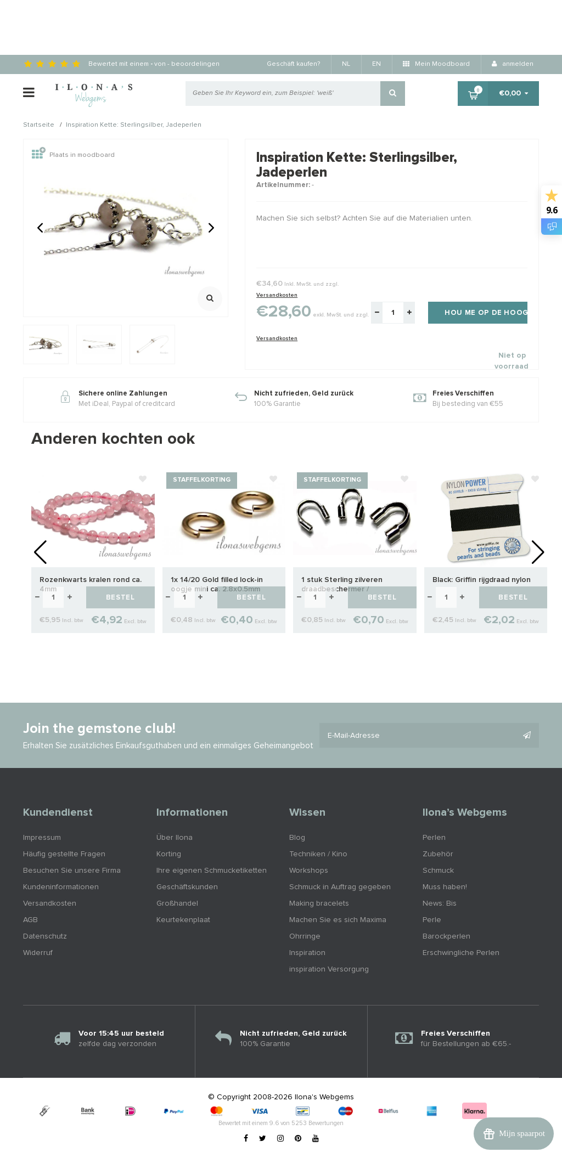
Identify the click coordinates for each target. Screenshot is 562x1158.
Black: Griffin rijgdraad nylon (481, 580)
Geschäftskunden (187, 887)
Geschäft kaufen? (293, 64)
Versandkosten (276, 295)
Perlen (434, 837)
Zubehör (438, 854)
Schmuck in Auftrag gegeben (340, 887)
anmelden (512, 64)
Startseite (38, 125)
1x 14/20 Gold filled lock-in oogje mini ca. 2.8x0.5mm (217, 584)
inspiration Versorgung (329, 969)
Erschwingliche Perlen (461, 953)
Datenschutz (45, 936)
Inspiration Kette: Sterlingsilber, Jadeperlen (133, 125)
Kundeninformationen (61, 887)
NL (346, 64)
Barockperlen (446, 936)
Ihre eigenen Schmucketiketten (211, 870)
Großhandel (177, 903)
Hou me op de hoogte (486, 313)
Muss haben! (445, 887)
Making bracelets (319, 903)
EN (376, 64)
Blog (297, 837)
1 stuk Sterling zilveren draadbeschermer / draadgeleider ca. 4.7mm (345, 585)
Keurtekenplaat (183, 920)
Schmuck (438, 870)
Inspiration (307, 953)
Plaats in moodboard (73, 155)
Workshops (308, 870)
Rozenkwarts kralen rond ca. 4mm (91, 584)
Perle (432, 920)
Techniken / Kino (318, 854)
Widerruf (38, 953)
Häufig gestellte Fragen (64, 854)
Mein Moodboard (436, 64)
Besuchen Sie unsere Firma (72, 870)
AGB (30, 920)
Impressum (42, 837)
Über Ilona (174, 837)
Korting (168, 854)
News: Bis (440, 903)
